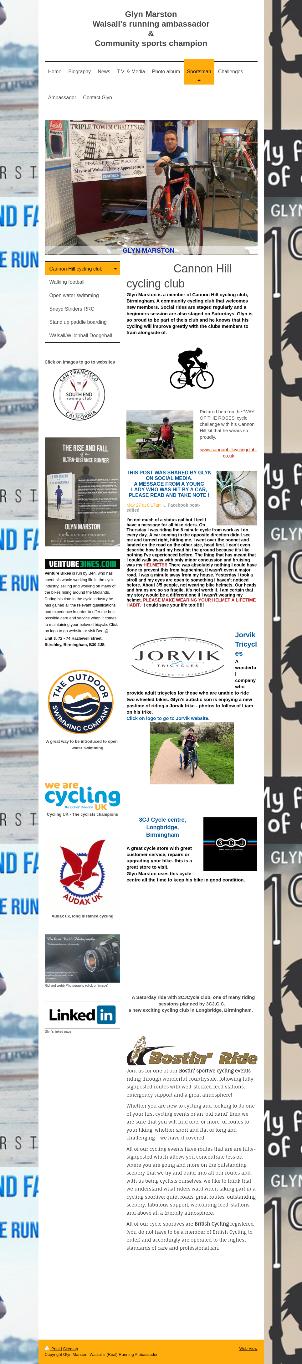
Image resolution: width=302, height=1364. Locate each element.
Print (53, 1348)
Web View (248, 1348)
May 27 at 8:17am (143, 505)
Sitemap (70, 1348)
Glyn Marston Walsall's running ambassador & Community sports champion (151, 28)
